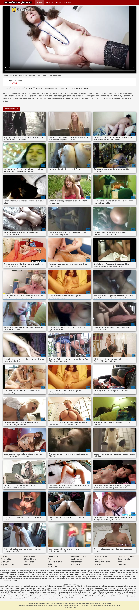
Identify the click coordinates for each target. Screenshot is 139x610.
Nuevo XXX (49, 3)
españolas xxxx (35, 575)
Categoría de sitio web (64, 3)
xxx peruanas (10, 590)
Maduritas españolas (30, 590)
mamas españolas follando (110, 579)
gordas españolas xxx (125, 575)
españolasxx (43, 575)
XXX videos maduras (29, 598)
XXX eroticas (82, 592)
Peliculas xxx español (13, 586)
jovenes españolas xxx (79, 577)
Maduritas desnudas (22, 596)
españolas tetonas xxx (15, 575)
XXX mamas (96, 594)
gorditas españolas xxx (18, 577)
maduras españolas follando (61, 579)
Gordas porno (44, 592)
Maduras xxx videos (120, 592)
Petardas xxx (86, 598)
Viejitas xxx (3, 586)
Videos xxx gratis (15, 592)
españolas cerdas (75, 571)
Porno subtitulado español (28, 586)
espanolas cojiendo (109, 571)
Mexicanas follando (9, 596)
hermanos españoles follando (33, 577)
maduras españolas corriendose (26, 579)
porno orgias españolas (10, 581)
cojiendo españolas (33, 571)
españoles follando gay (54, 575)
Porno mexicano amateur (7, 588)
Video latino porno (117, 586)
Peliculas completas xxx (110, 590)
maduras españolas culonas (44, 579)
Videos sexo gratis (92, 592)
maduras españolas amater (127, 577)
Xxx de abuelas (64, 88)
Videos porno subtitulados (57, 588)
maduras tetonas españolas (94, 579)
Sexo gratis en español (42, 586)
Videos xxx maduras (34, 588)
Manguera (39, 88)
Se (28, 596)
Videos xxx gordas (84, 590)
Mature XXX (88, 596)
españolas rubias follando (80, 88)
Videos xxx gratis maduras (106, 592)
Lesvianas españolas (25, 594)
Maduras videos (19, 590)
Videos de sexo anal (119, 596)
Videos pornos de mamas (55, 592)
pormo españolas (123, 579)
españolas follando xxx (75, 573)
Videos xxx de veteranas (108, 588)
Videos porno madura (96, 590)
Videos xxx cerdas (25, 592)
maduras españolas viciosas (77, 579)
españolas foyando (87, 573)
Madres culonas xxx (37, 594)
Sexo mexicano (107, 586)
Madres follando (5, 592)
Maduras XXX (75, 590)
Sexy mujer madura (51, 88)
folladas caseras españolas (82, 575)
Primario (39, 3)
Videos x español (63, 596)
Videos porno (89, 588)
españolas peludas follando (117, 573)
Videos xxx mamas (76, 598)
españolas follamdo (11, 573)
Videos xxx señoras (65, 594)
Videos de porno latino (21, 588)
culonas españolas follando (47, 571)
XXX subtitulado (66, 598)
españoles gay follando (67, 575)
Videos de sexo (18, 598)
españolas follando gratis (61, 573)
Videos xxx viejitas (107, 596)
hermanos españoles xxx (49, 577)
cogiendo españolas (22, 571)
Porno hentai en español (56, 586)
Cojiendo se (89, 594)
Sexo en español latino (64, 590)
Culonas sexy (81, 588)
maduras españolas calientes (8, 579)
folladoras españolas (97, 575)
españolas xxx (26, 575)
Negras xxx (55, 596)
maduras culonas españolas (111, 577)
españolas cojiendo (97, 571)
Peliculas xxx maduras (12, 594)
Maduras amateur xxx (129, 586)
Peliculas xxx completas (7, 598)
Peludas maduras (35, 596)
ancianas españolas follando (8, 571)
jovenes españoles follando (94, 577)
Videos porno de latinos (96, 586)
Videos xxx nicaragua (71, 588)
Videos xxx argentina (41, 598)
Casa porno (29, 88)
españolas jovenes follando (101, 573)
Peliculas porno (130, 590)
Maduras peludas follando (78, 594)
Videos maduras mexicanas (71, 592)
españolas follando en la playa (44, 573)
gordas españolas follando (110, 575)
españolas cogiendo (86, 571)
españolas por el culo (132, 573)
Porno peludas (121, 590)
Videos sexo (97, 588)
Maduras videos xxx (126, 594)
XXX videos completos (70, 586)
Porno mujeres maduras (123, 588)
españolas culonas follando (123, 571)
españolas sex (4, 575)
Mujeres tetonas (130, 596)
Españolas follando (18, 2)
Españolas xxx (45, 588)
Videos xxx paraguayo (54, 598)
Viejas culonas (35, 592)
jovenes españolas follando (65, 577)
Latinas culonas (104, 594)
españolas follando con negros (26, 573)
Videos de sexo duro (83, 586)
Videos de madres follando (77, 596)
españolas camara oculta (63, 571)
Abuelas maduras (115, 594)
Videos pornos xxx (52, 590)
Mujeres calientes (97, 596)
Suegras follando (42, 590)
